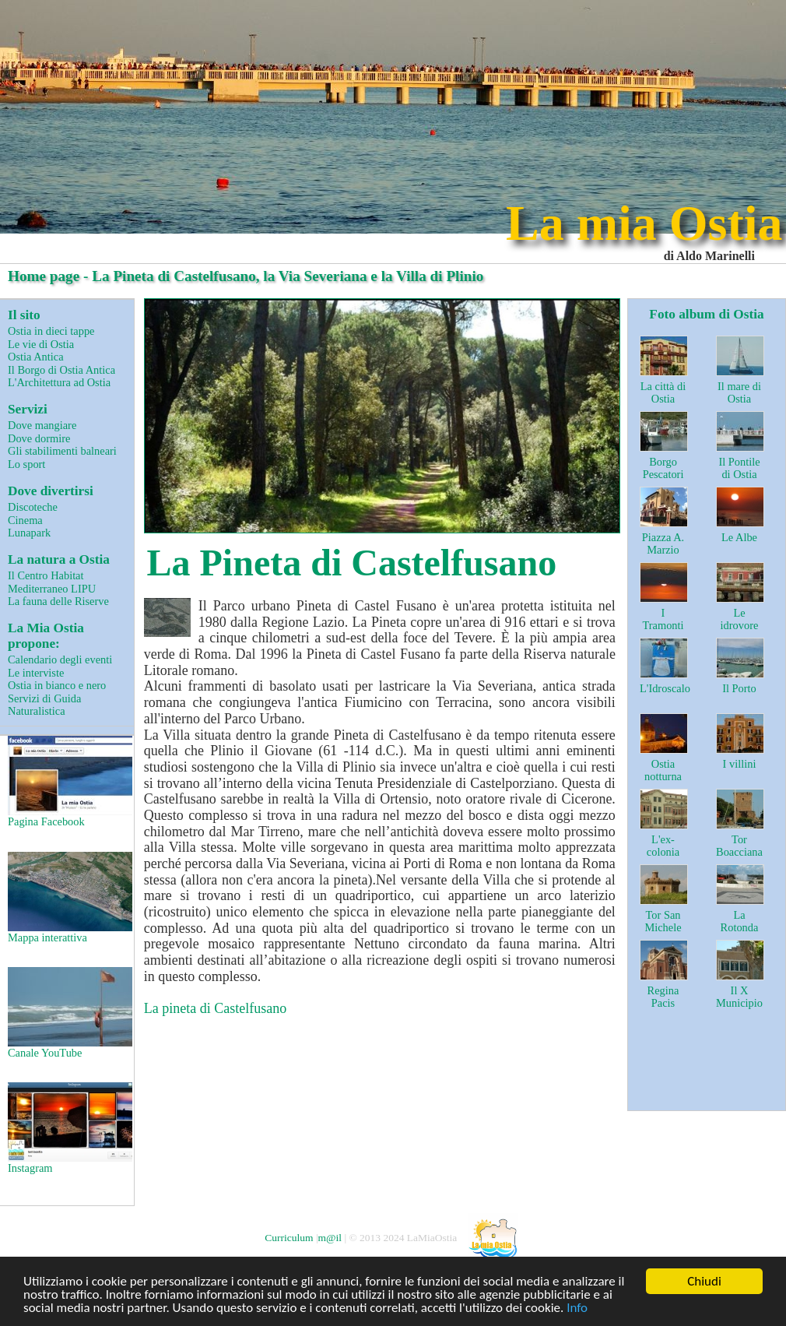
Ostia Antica (36, 356)
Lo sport (26, 464)
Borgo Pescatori (663, 468)
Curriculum (289, 1237)
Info (577, 1308)
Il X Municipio (739, 997)
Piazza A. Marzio (663, 544)
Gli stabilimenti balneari (62, 451)
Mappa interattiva (68, 898)
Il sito (24, 315)
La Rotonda (740, 921)
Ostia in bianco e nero (57, 685)
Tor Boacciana (739, 846)
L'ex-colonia (663, 846)
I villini (739, 764)
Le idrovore (740, 619)
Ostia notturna (663, 770)
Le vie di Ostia (41, 344)
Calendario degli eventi (60, 659)
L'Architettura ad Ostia (59, 382)
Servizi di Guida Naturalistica (44, 705)
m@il (330, 1237)
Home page (43, 276)
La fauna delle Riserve (58, 601)
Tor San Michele (662, 921)
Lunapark (29, 532)
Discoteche (33, 507)
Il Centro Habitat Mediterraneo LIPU (52, 582)
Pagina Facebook (68, 782)
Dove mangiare (42, 425)
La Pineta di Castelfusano (352, 562)
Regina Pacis (663, 997)
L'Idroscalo (665, 688)
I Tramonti (662, 619)
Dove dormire (39, 438)
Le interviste (36, 673)
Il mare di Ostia (739, 393)
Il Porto (739, 688)
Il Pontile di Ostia (739, 468)
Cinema (25, 520)
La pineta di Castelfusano (215, 1008)
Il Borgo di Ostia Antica (61, 370)
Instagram (68, 1128)
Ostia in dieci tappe (51, 331)
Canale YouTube (68, 1013)
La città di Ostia (663, 393)
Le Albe (739, 537)
